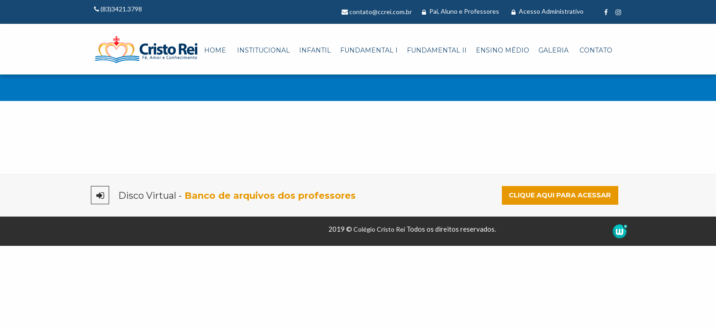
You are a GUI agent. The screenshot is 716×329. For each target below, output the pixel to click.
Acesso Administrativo (547, 11)
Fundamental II (437, 50)
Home (215, 50)
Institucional (263, 50)
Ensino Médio (502, 50)
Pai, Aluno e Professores (460, 11)
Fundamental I (369, 50)
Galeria (553, 50)
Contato (595, 50)
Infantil (315, 50)
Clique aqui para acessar (560, 195)
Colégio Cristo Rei (379, 229)
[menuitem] (215, 51)
